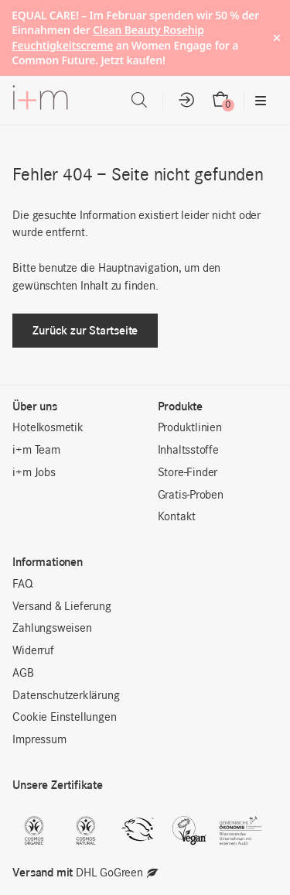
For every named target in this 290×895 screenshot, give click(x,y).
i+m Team (36, 450)
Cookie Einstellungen (64, 718)
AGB (22, 673)
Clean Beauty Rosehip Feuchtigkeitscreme (108, 37)
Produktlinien (190, 428)
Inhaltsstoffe (188, 450)
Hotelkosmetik (47, 428)
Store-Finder (188, 473)
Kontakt (177, 517)
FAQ (22, 584)
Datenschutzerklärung (65, 696)
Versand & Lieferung (61, 607)
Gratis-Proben (190, 495)
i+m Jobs (33, 473)
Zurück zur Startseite (85, 330)
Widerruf (32, 651)
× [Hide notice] (276, 37)
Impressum (39, 740)
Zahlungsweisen (51, 628)
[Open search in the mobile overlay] (139, 100)
